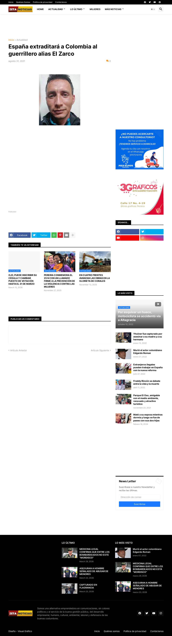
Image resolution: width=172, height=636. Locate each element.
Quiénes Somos (23, 2)
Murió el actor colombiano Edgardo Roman (147, 351)
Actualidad (55, 9)
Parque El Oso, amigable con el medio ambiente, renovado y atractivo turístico (146, 399)
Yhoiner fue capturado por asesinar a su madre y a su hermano (147, 336)
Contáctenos (61, 2)
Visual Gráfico (25, 631)
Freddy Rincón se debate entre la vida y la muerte (146, 382)
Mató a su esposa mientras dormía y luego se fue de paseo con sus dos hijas (148, 417)
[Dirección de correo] (139, 497)
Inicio (10, 2)
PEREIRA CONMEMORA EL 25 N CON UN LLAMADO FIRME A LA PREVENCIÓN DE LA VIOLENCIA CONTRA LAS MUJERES (59, 281)
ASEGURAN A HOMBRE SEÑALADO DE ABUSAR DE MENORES (93, 571)
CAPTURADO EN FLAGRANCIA (88, 586)
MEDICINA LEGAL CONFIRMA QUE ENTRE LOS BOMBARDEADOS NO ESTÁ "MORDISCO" (94, 553)
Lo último (76, 9)
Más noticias (113, 9)
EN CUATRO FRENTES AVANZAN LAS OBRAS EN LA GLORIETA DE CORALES (94, 278)
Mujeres (95, 9)
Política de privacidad (42, 2)
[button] (153, 9)
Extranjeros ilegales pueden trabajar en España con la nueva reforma (148, 367)
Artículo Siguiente (100, 350)
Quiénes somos (112, 631)
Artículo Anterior (18, 350)
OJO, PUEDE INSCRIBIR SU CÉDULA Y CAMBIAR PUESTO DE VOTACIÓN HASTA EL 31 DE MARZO (22, 279)
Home (40, 9)
